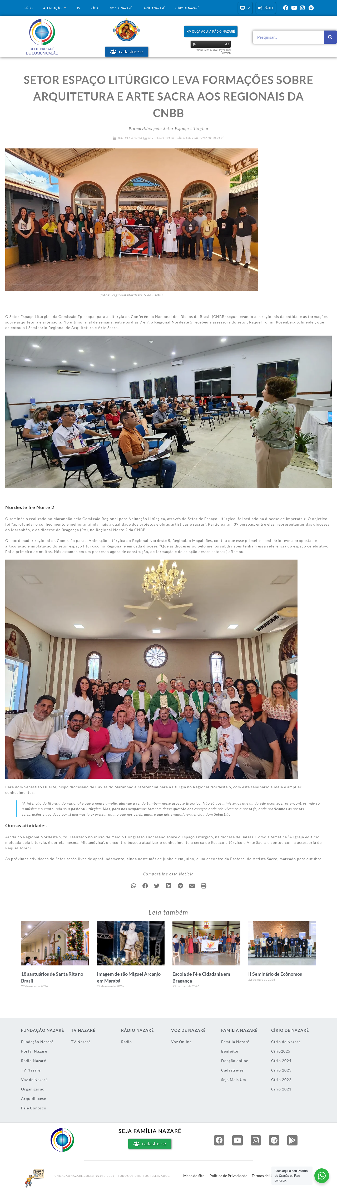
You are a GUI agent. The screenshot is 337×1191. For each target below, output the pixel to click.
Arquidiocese (33, 1098)
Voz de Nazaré (121, 8)
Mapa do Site (193, 1175)
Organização (32, 1089)
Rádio (95, 8)
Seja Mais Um (233, 1079)
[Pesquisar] (330, 37)
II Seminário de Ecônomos (275, 974)
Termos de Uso (264, 1175)
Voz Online (181, 1041)
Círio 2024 (281, 1060)
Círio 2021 (281, 1089)
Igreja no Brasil (161, 138)
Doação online (234, 1060)
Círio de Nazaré (187, 8)
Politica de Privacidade (228, 1175)
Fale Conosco (33, 1108)
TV (78, 8)
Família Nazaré (153, 8)
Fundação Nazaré (37, 1041)
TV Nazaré (31, 1070)
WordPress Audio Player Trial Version (213, 51)
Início (28, 8)
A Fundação (54, 8)
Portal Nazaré (34, 1051)
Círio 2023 (281, 1070)
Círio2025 (280, 1051)
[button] (210, 31)
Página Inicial (187, 138)
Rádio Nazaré (33, 1060)
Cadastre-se (232, 1070)
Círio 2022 (281, 1079)
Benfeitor (230, 1051)
